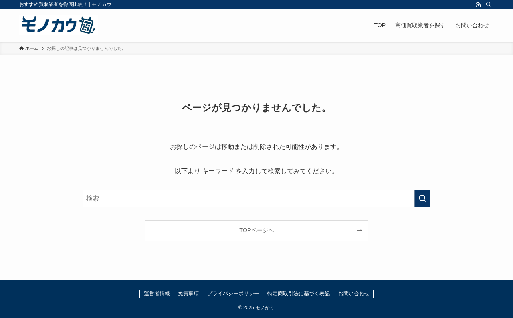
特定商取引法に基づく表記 (298, 293)
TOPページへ (256, 230)
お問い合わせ (354, 293)
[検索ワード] (256, 198)
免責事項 (188, 293)
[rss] (478, 4)
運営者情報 (157, 293)
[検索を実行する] (422, 198)
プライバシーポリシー (233, 293)
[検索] (488, 4)
